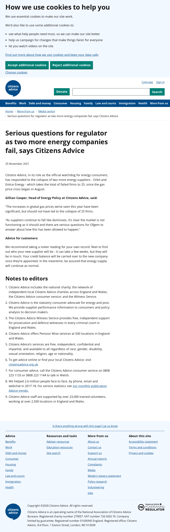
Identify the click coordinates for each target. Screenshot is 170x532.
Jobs (90, 493)
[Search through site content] (111, 92)
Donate (61, 92)
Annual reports (97, 459)
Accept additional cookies (27, 65)
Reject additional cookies (71, 65)
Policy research (97, 481)
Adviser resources (58, 442)
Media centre (46, 111)
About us (93, 442)
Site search (53, 453)
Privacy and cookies (141, 453)
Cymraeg (147, 82)
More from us (159, 103)
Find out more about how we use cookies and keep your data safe (51, 55)
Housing (75, 103)
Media (91, 470)
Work (22, 103)
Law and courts (105, 103)
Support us (95, 453)
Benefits (10, 103)
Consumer (60, 103)
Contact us (94, 447)
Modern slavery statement (104, 476)
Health (142, 103)
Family (88, 103)
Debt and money (40, 103)
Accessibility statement (143, 442)
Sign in (160, 82)
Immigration (127, 103)
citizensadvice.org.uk (23, 364)
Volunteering (96, 487)
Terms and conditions (142, 447)
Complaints (95, 464)
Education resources (60, 447)
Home (9, 111)
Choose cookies (16, 72)
